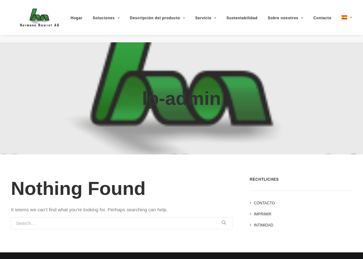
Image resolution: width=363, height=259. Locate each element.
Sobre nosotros (293, 22)
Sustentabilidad (248, 22)
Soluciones (113, 22)
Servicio (212, 22)
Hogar (84, 22)
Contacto (329, 22)
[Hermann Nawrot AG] (38, 21)
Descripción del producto (164, 22)
